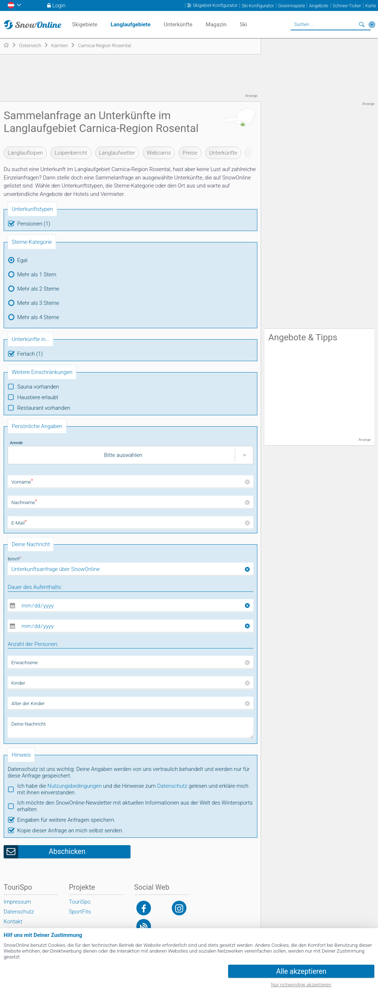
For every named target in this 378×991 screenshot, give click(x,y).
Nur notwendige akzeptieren (301, 984)
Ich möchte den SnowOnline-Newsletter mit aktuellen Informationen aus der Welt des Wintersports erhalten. (135, 806)
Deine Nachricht (28, 724)
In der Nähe (372, 24)
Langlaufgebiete (131, 24)
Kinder (18, 683)
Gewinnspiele (291, 5)
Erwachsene (24, 662)
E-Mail (19, 523)
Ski (243, 24)
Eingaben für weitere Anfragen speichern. (66, 820)
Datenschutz (172, 786)
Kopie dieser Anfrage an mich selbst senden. (70, 830)
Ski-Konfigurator (258, 5)
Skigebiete (84, 24)
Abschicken (67, 851)
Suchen (361, 24)
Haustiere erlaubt (37, 397)
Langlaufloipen (25, 153)
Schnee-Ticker (347, 5)
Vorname (22, 482)
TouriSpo (80, 902)
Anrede (16, 442)
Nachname (24, 502)
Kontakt (13, 921)
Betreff (15, 559)
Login (58, 5)
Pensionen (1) (33, 223)
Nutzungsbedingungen (75, 786)
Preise (189, 153)
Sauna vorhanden (38, 386)
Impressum (17, 902)
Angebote (318, 5)
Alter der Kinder (28, 703)
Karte (370, 5)
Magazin (216, 24)
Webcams (159, 153)
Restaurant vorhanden (43, 408)
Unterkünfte (223, 153)
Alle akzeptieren (301, 971)
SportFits (80, 911)
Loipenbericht (70, 153)
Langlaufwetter (117, 153)
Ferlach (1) (30, 354)
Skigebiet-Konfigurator (215, 5)
